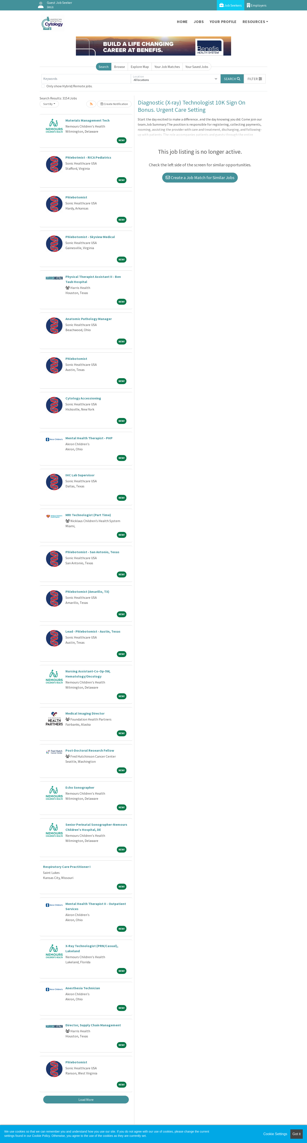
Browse (119, 67)
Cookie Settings (275, 1134)
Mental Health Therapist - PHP (89, 438)
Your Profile (223, 21)
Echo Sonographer (79, 787)
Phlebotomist (76, 197)
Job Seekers (230, 5)
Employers (256, 5)
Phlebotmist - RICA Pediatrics (88, 157)
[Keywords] (86, 78)
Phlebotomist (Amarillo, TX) (87, 591)
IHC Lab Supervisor (79, 475)
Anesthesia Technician (82, 988)
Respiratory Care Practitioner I (67, 866)
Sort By (48, 104)
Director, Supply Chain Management (93, 1025)
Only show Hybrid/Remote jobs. (69, 86)
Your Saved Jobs (196, 67)
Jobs (199, 21)
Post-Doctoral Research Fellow (89, 750)
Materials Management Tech (87, 120)
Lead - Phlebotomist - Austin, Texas (92, 631)
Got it (297, 1134)
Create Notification (114, 104)
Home (182, 21)
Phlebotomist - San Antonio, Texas (92, 552)
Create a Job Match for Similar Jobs (200, 177)
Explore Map (140, 67)
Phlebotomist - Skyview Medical (90, 237)
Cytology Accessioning (83, 398)
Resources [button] (254, 21)
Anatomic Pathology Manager (88, 319)
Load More (86, 1099)
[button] (255, 78)
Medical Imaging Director (84, 713)
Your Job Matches (167, 67)
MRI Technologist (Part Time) (88, 515)
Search (104, 67)
